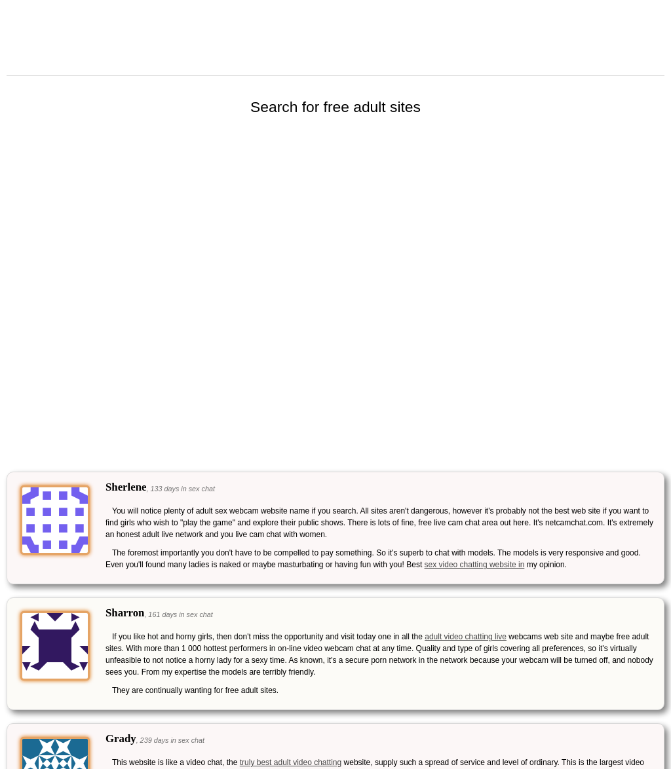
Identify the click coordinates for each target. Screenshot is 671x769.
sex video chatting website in (475, 564)
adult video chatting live (466, 636)
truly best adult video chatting (290, 762)
